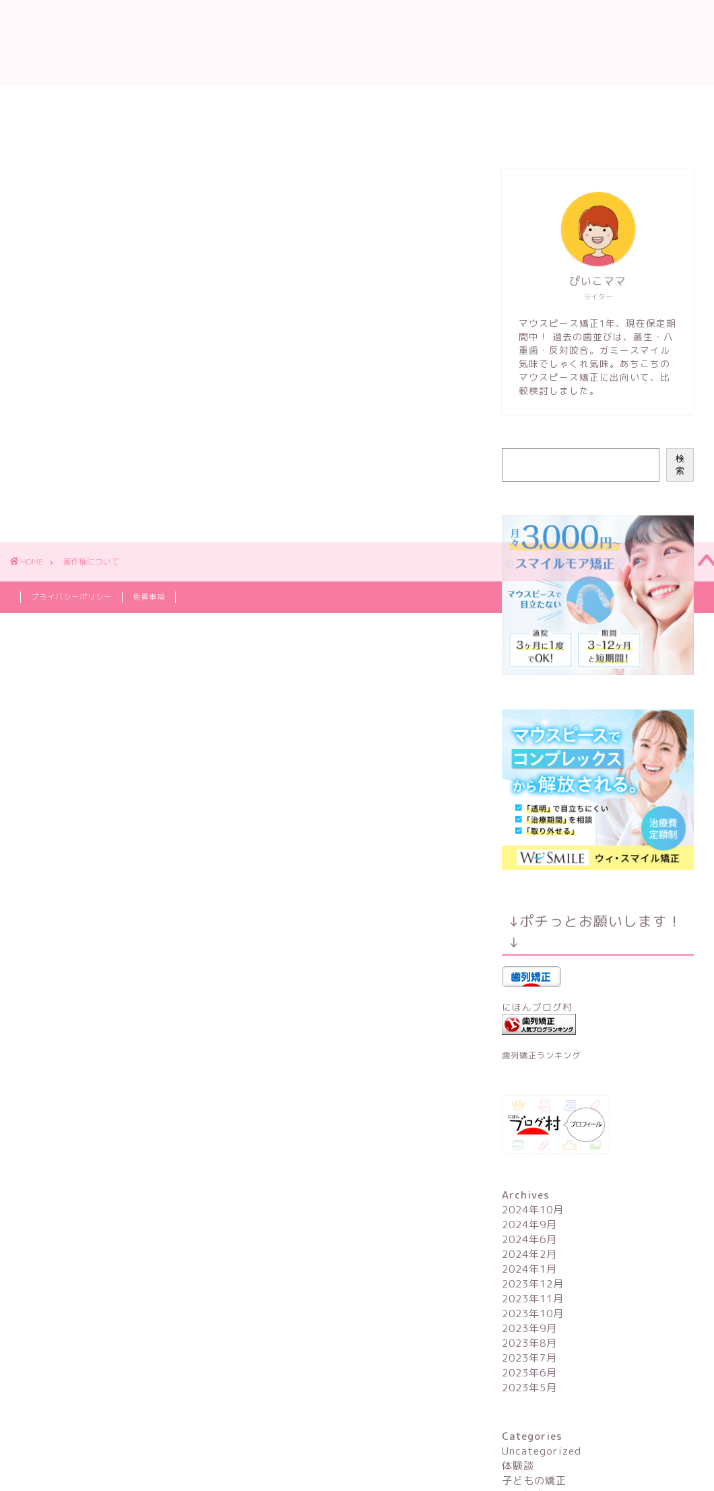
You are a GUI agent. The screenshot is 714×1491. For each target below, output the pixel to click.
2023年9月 (529, 1328)
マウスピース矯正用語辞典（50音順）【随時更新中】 (311, 102)
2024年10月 (533, 1210)
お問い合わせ (326, 133)
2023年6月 (529, 1373)
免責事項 (149, 597)
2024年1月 (529, 1269)
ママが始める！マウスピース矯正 (357, 43)
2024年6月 (529, 1239)
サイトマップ (421, 133)
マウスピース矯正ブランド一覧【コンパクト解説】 (146, 133)
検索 (680, 464)
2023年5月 (529, 1388)
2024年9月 (529, 1224)
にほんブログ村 (537, 1007)
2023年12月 (533, 1284)
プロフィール (124, 102)
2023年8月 (529, 1343)
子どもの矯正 (534, 1480)
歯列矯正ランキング (541, 1055)
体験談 (518, 1466)
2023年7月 (529, 1358)
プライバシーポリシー (71, 597)
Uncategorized (541, 1451)
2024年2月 (529, 1254)
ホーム (45, 102)
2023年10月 (533, 1313)
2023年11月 (533, 1299)
